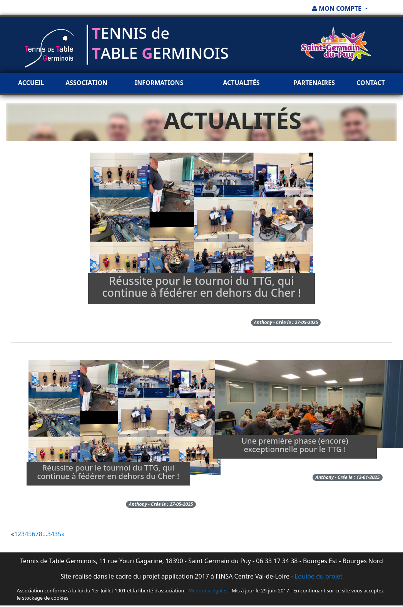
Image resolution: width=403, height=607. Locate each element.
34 (50, 534)
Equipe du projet (318, 576)
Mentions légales (207, 590)
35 (57, 534)
